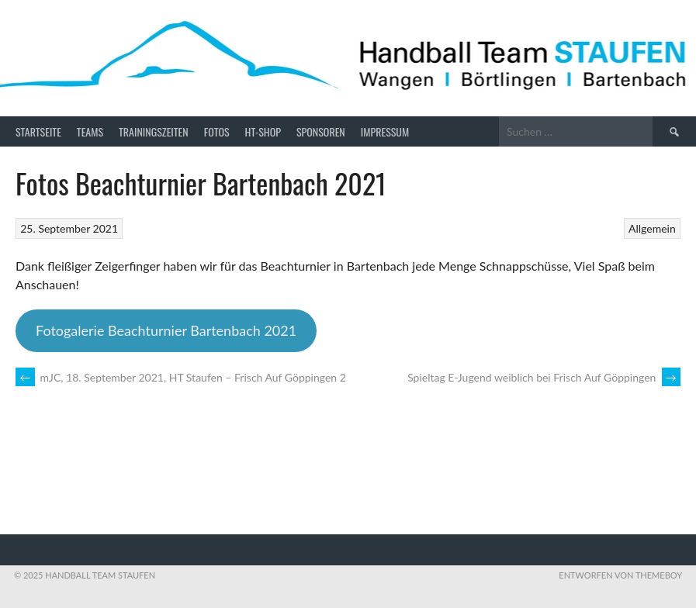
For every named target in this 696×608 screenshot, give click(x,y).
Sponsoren (320, 131)
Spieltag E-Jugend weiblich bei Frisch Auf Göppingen (543, 377)
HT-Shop (263, 131)
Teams (90, 131)
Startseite (38, 131)
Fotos (217, 131)
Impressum (385, 131)
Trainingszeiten (154, 131)
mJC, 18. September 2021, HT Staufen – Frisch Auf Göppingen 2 (181, 377)
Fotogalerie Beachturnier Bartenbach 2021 (166, 330)
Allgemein (652, 228)
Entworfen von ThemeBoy (620, 575)
